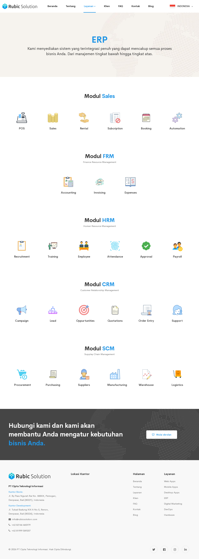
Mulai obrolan (161, 434)
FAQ (135, 503)
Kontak (137, 509)
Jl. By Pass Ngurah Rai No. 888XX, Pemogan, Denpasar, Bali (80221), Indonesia (32, 495)
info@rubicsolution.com (24, 519)
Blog (135, 514)
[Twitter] (153, 549)
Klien (135, 498)
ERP (166, 498)
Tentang (137, 486)
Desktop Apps (171, 492)
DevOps (168, 509)
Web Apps (169, 481)
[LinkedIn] (185, 549)
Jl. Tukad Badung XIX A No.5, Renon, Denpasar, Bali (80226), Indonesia (29, 509)
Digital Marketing (173, 503)
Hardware (169, 514)
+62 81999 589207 (20, 530)
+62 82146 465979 (20, 524)
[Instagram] (175, 549)
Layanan (137, 492)
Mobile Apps (171, 486)
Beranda (137, 481)
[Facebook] (164, 549)
